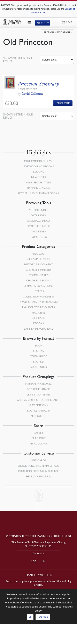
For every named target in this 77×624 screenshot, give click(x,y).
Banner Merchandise (38, 328)
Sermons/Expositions (38, 285)
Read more (43, 617)
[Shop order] (57, 60)
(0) (42, 22)
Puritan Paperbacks (38, 383)
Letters (38, 291)
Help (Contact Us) (38, 476)
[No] (72, 607)
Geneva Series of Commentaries (38, 399)
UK (44, 561)
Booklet (38, 361)
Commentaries (38, 275)
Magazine (38, 312)
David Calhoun (32, 94)
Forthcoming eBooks (38, 166)
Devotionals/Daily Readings (38, 301)
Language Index (38, 220)
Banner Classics (38, 187)
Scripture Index (39, 226)
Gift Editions (38, 405)
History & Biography (38, 264)
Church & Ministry (38, 269)
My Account (38, 443)
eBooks (38, 171)
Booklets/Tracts (38, 410)
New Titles (38, 177)
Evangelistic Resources (38, 307)
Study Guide (38, 356)
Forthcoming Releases (38, 161)
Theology (38, 253)
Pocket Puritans (38, 389)
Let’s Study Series (38, 394)
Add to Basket (63, 103)
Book (39, 345)
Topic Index (38, 236)
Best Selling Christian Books (38, 193)
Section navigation (57, 32)
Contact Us (38, 553)
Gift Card (38, 318)
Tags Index (38, 231)
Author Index (38, 210)
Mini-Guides (38, 416)
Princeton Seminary (38, 83)
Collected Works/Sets (38, 296)
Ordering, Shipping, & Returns (38, 471)
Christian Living (38, 259)
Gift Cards (38, 460)
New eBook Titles (38, 182)
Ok (30, 617)
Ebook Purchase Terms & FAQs (38, 465)
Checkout (38, 438)
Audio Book (38, 367)
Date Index (38, 215)
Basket (38, 432)
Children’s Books (38, 280)
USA (33, 561)
